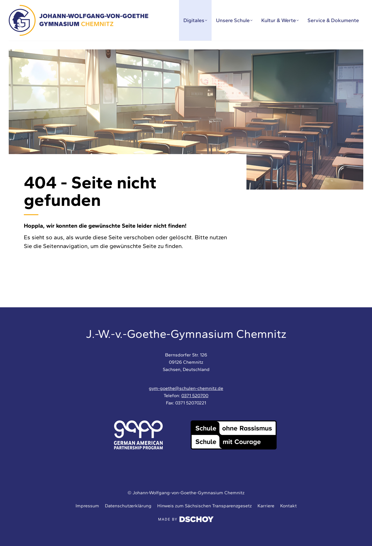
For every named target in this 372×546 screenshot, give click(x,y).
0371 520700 (194, 395)
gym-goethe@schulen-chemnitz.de (186, 388)
